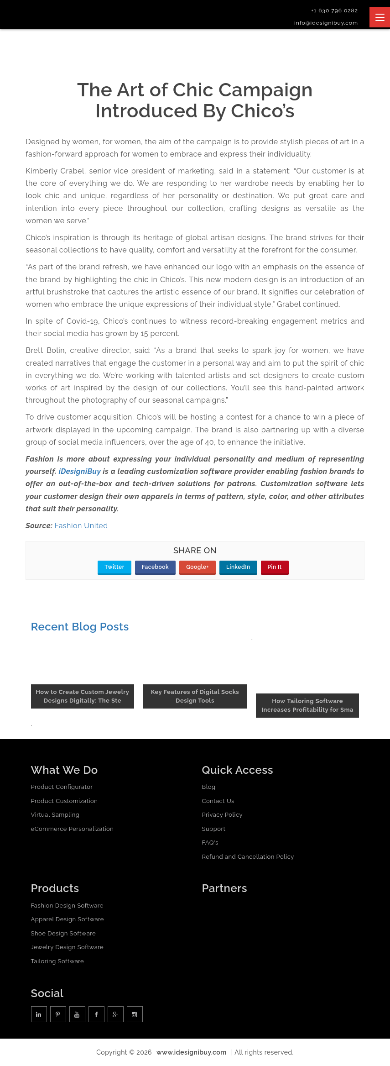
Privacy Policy (222, 814)
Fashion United (81, 525)
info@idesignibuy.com (326, 23)
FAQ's (210, 842)
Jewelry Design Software (67, 947)
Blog (209, 786)
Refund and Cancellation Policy (248, 856)
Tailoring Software (57, 961)
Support (214, 828)
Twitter (114, 567)
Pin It (275, 567)
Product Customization (64, 801)
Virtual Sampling (55, 814)
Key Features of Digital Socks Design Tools (195, 696)
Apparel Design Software (67, 919)
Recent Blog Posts (80, 626)
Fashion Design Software (67, 905)
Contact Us (218, 801)
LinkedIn (238, 567)
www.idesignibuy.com (191, 1052)
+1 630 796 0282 (334, 10)
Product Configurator (62, 786)
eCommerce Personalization (72, 828)
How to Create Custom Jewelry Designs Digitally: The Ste (82, 696)
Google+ (197, 567)
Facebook (155, 567)
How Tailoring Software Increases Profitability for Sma (307, 705)
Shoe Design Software (63, 933)
